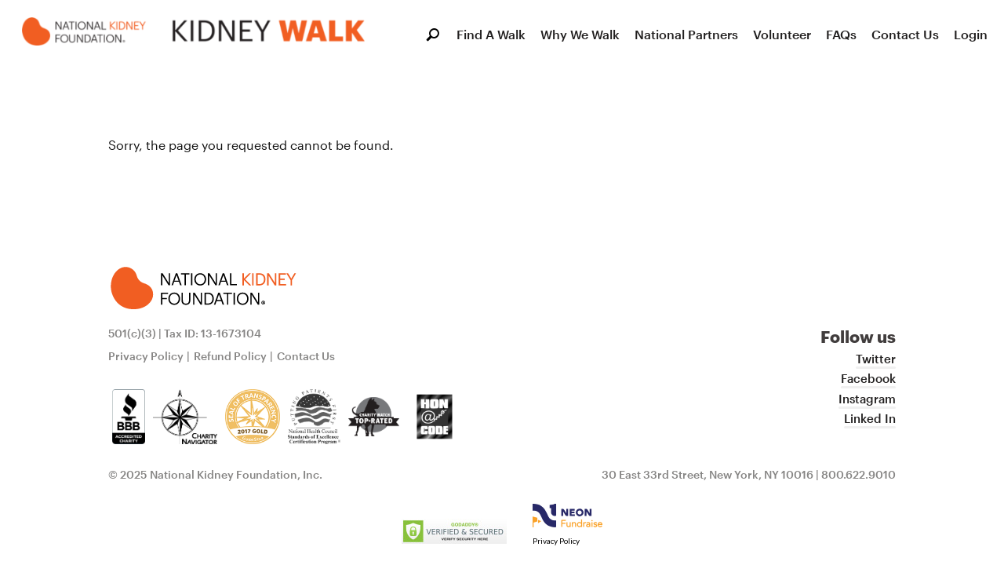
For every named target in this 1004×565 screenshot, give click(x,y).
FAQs (841, 34)
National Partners (686, 34)
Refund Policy (230, 356)
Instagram (867, 399)
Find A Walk (491, 34)
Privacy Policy (146, 356)
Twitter (876, 359)
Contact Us (905, 34)
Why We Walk (580, 34)
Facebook (868, 378)
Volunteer (782, 34)
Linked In (870, 418)
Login (971, 34)
